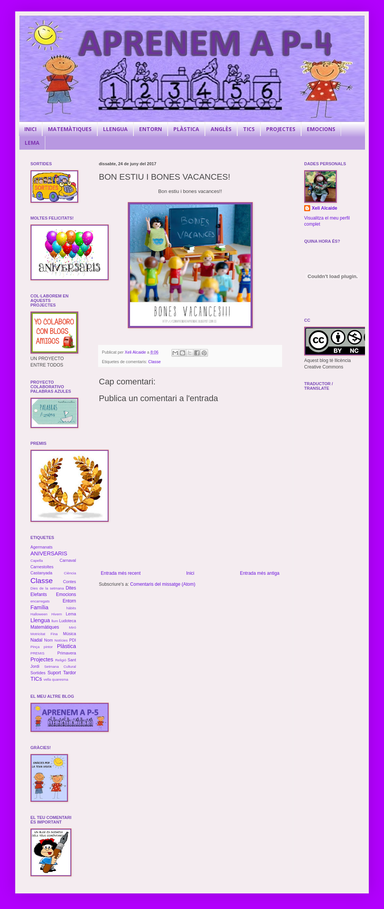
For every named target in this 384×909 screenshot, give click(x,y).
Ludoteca (67, 620)
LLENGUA (115, 129)
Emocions (66, 594)
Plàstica (66, 646)
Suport (54, 672)
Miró (72, 627)
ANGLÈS (221, 129)
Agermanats (41, 547)
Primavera (66, 653)
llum (54, 621)
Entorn (69, 601)
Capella (36, 560)
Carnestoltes (42, 566)
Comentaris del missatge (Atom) (162, 584)
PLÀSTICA (186, 129)
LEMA (32, 142)
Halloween (39, 614)
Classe (154, 361)
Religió (60, 660)
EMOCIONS (321, 129)
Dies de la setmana (47, 588)
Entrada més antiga (259, 573)
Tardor (69, 672)
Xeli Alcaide (324, 208)
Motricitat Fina (44, 634)
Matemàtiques (44, 627)
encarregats (40, 601)
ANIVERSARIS (48, 553)
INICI (30, 129)
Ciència (70, 573)
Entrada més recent (121, 573)
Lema (71, 614)
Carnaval (68, 560)
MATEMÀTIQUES (70, 129)
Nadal (36, 640)
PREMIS (37, 653)
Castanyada (41, 573)
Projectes (41, 659)
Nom (48, 640)
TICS (249, 129)
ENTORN (150, 129)
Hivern (56, 614)
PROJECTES (280, 129)
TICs (36, 679)
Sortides (38, 672)
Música (69, 633)
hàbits (71, 608)
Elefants (38, 594)
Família (39, 607)
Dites (71, 588)
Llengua (40, 620)
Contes (69, 581)
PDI (72, 640)
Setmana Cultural (60, 666)
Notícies (61, 640)
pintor (48, 647)
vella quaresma (55, 679)
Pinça (35, 647)
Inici (190, 573)
